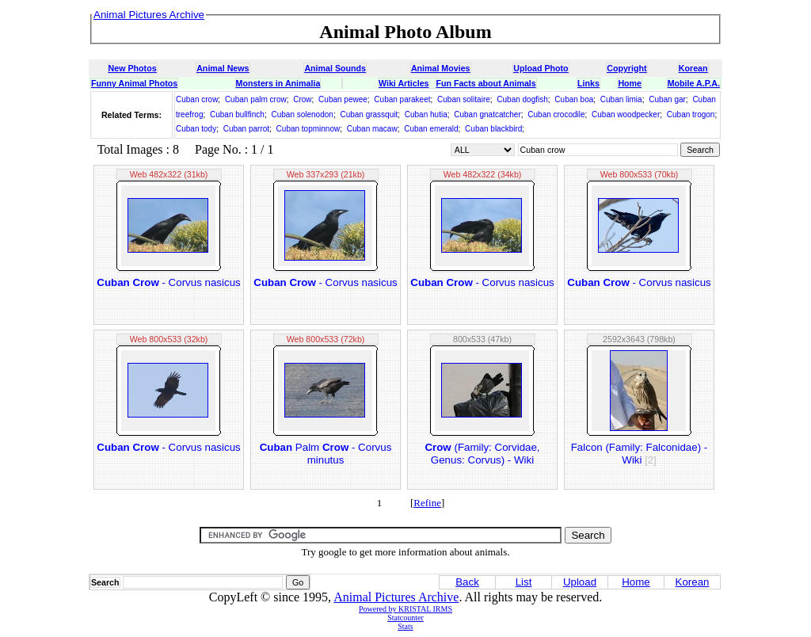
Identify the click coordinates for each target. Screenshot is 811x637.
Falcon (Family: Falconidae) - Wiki (639, 453)
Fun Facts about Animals (485, 83)
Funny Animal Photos (134, 83)
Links (588, 83)
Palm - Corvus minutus (326, 453)
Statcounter (405, 617)
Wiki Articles (403, 83)
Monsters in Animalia (278, 83)
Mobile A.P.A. (694, 83)
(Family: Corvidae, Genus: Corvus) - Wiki (482, 453)
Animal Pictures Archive (396, 597)
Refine (427, 503)
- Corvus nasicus (168, 282)
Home (630, 83)
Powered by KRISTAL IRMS (405, 609)
